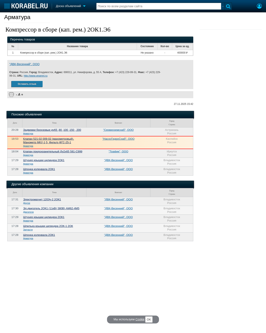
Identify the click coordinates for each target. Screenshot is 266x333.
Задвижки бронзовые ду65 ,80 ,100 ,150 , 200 (52, 129)
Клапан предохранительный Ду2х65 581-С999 (52, 151)
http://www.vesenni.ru (35, 75)
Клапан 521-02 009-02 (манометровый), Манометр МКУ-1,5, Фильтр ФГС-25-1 (48, 140)
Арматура (17, 17)
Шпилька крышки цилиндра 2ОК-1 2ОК (48, 226)
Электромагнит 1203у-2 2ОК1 (42, 199)
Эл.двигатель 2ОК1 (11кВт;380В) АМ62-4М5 (51, 208)
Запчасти (28, 229)
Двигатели (28, 212)
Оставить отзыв (27, 84)
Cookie (140, 319)
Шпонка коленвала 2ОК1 (39, 169)
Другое (26, 203)
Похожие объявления (26, 114)
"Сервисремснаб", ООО (118, 129)
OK (149, 319)
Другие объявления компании (32, 184)
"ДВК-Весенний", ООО (24, 64)
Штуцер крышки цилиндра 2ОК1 (43, 160)
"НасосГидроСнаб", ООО (118, 138)
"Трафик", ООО (118, 151)
